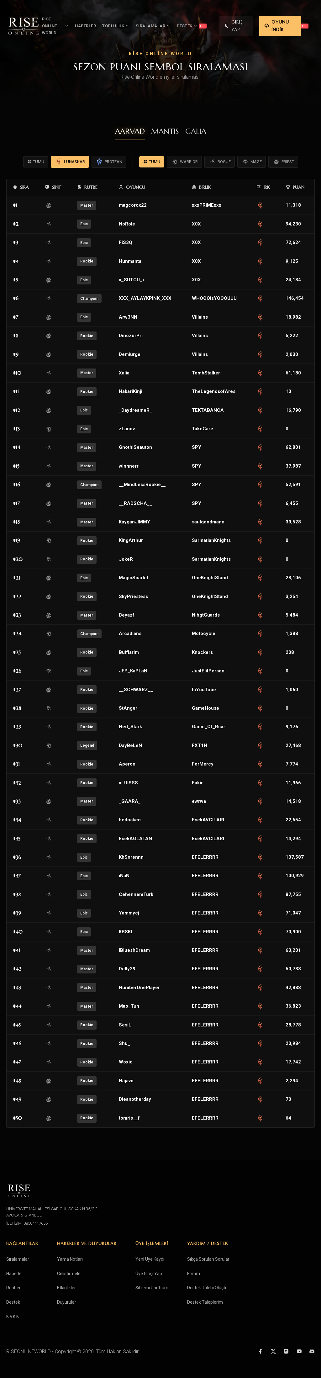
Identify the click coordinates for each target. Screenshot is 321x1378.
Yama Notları (70, 1259)
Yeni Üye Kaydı (149, 1259)
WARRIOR (184, 162)
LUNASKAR (70, 162)
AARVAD (130, 131)
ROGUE (219, 162)
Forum (193, 1273)
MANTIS (165, 131)
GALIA (195, 131)
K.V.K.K (12, 1316)
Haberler (14, 1273)
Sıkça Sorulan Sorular (208, 1259)
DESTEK (195, 22)
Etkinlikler (66, 1287)
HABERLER (94, 22)
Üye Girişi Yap (148, 1273)
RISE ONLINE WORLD (59, 22)
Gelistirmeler (69, 1273)
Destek (13, 1302)
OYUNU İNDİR (287, 22)
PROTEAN (109, 162)
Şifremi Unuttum (151, 1287)
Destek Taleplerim (205, 1302)
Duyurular (66, 1302)
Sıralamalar (17, 1259)
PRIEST (283, 162)
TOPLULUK (124, 22)
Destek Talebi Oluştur (208, 1287)
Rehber (13, 1287)
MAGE (251, 162)
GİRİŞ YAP (242, 22)
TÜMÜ (35, 161)
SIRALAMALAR (161, 22)
